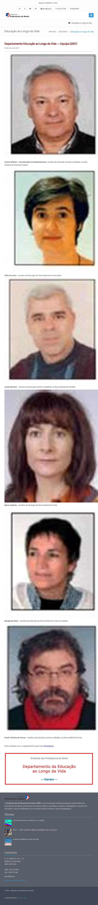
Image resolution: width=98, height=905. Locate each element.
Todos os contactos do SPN (15, 880)
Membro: (42, 3)
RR (19, 898)
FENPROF (48, 3)
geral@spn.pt (46, 9)
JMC (24, 898)
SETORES (63, 32)
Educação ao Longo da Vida (82, 23)
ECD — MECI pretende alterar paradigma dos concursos (35, 830)
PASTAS (52, 32)
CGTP (55, 3)
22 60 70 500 (61, 9)
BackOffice (75, 9)
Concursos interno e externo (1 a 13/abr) (28, 820)
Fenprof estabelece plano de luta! (26, 839)
